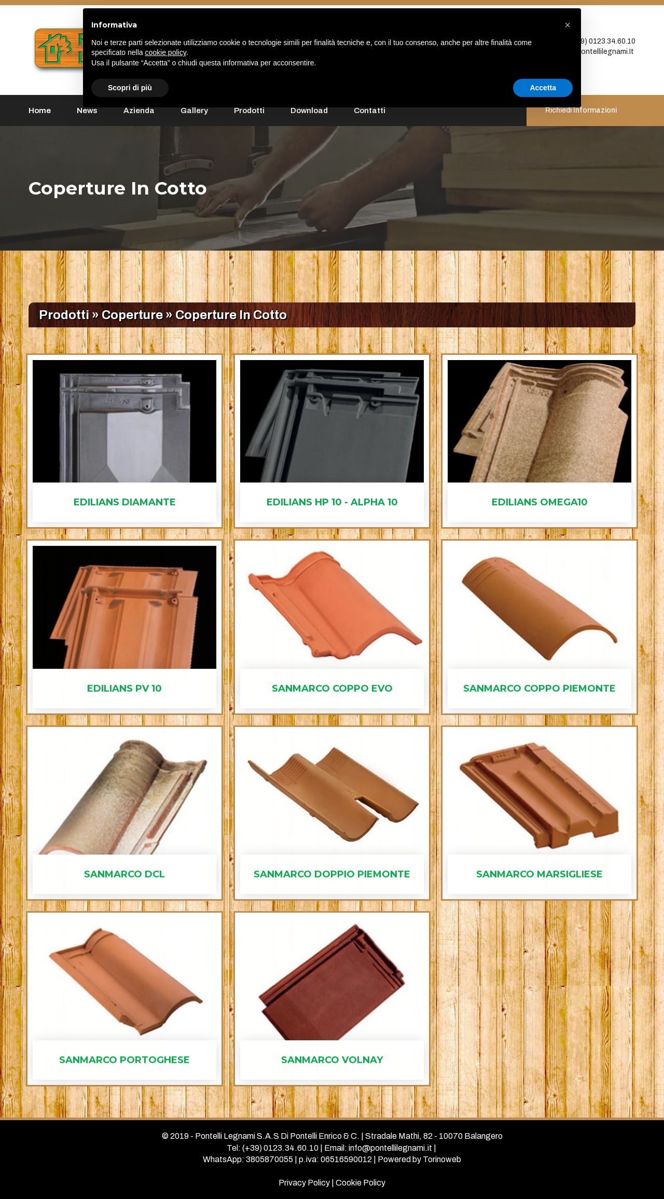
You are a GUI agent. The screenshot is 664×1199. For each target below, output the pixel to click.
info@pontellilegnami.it (594, 52)
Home (40, 110)
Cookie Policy (360, 1182)
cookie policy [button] (165, 52)
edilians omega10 (540, 502)
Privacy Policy (304, 1182)
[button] (567, 25)
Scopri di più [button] (130, 88)
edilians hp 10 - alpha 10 (332, 502)
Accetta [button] (543, 88)
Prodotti (64, 315)
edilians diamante (125, 502)
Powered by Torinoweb (419, 1159)
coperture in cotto (231, 315)
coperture (132, 315)
